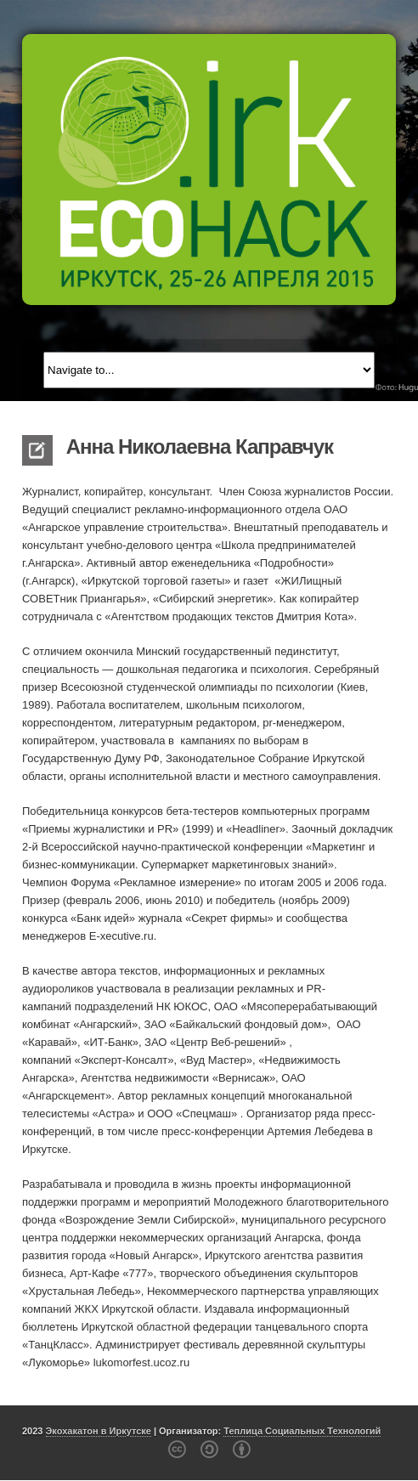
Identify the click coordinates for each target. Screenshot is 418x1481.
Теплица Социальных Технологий (302, 1431)
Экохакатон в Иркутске (98, 1431)
